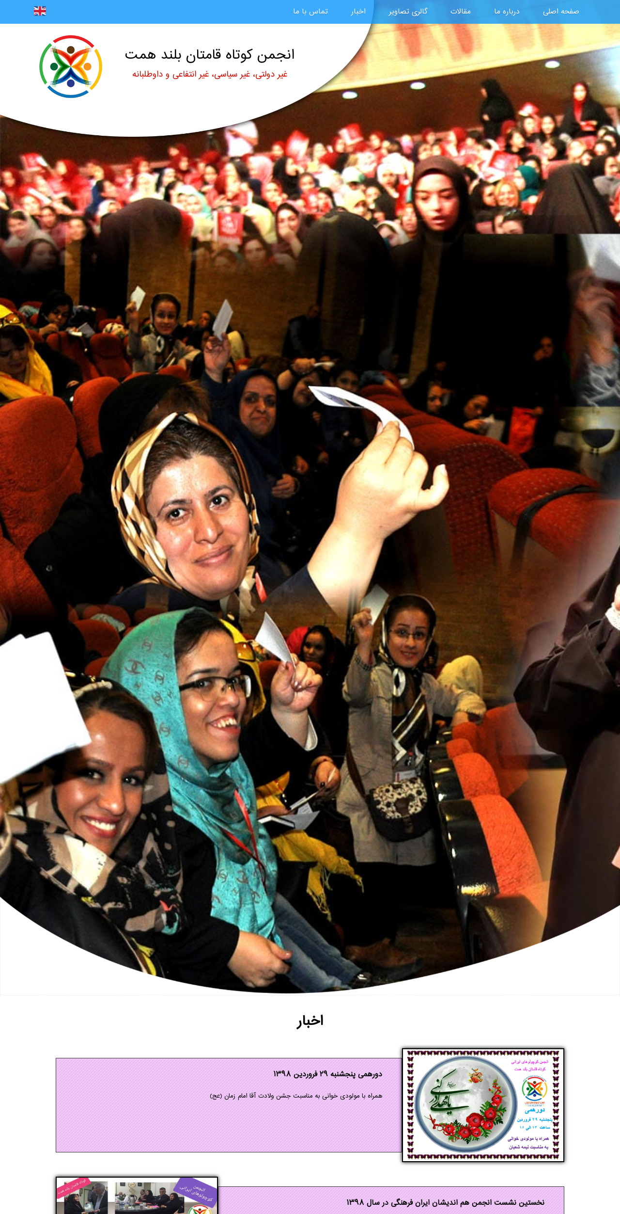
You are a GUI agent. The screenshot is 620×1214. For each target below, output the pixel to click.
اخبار (358, 11)
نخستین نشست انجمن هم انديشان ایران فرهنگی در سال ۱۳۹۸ (445, 1203)
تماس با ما (310, 11)
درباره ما (507, 11)
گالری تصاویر (408, 11)
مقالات (460, 11)
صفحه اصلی (561, 11)
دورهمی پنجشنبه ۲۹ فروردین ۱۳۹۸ (327, 1074)
